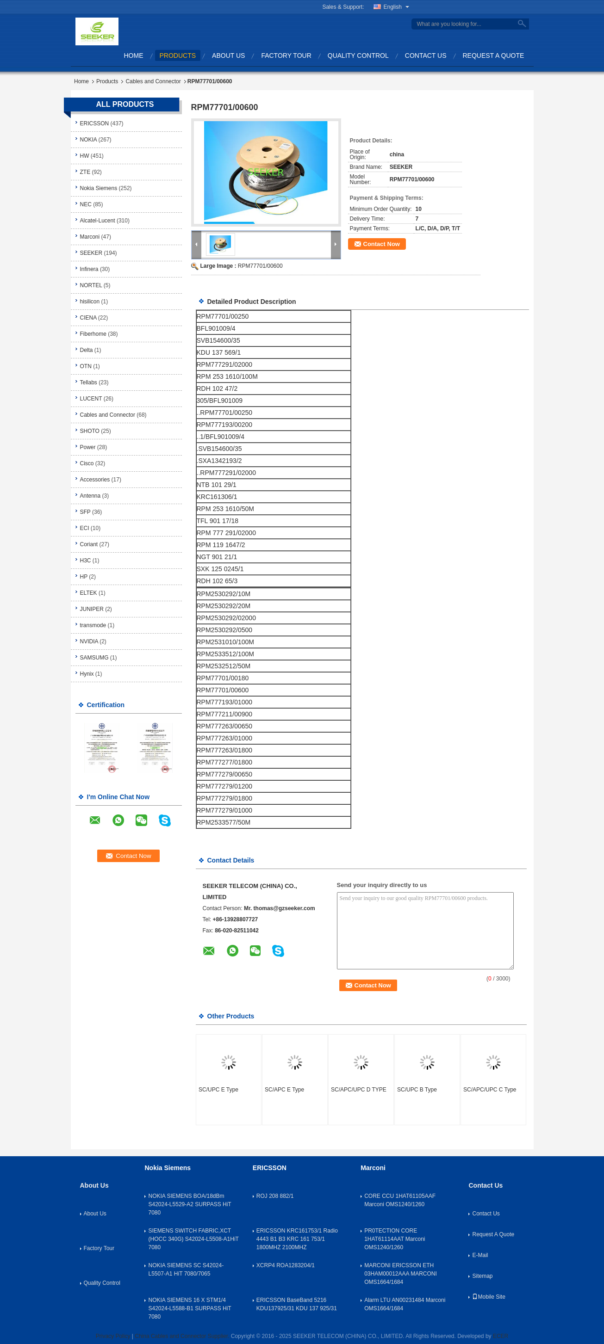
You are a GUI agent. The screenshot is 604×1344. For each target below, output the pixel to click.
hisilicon (90, 301)
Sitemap (482, 1276)
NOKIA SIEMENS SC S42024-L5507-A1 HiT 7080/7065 (186, 1269)
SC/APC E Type (284, 1089)
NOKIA (88, 139)
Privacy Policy (113, 1336)
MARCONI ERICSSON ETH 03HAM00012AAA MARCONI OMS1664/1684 (400, 1273)
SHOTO (90, 431)
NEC (86, 204)
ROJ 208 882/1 (275, 1196)
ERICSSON (94, 123)
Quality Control (358, 55)
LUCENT (91, 398)
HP (83, 576)
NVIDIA (89, 641)
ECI (84, 528)
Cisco (87, 463)
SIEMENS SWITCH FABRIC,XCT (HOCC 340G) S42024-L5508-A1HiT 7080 (193, 1239)
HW (84, 156)
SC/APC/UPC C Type (489, 1089)
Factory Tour (286, 55)
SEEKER (91, 253)
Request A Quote (493, 55)
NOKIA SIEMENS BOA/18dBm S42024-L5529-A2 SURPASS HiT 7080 (189, 1204)
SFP (85, 512)
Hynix (87, 674)
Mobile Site (488, 1297)
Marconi (90, 237)
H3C (85, 560)
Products (178, 55)
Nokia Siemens (99, 188)
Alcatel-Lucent (97, 220)
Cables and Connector (153, 81)
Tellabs (88, 382)
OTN (86, 366)
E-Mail (480, 1255)
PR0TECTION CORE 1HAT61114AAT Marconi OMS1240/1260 (394, 1239)
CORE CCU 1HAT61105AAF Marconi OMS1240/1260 (400, 1200)
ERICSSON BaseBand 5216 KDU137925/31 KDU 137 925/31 (296, 1304)
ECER (500, 1336)
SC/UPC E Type (218, 1089)
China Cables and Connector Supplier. (182, 1336)
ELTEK (88, 593)
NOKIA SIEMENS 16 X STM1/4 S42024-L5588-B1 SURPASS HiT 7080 (189, 1308)
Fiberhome (93, 334)
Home (133, 55)
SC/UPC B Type (417, 1089)
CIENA (88, 317)
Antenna (90, 496)
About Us (228, 55)
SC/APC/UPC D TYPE (358, 1089)
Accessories (95, 479)
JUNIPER (92, 609)
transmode (93, 625)
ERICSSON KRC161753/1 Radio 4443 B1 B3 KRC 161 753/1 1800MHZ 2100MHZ (297, 1239)
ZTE (85, 172)
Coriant (89, 544)
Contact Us (426, 55)
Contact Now (381, 243)
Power (88, 447)
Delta (86, 350)
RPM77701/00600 (260, 266)
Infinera (89, 269)
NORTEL (91, 285)
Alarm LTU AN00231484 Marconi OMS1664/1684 (404, 1304)
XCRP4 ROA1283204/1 (285, 1265)
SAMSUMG (94, 657)
